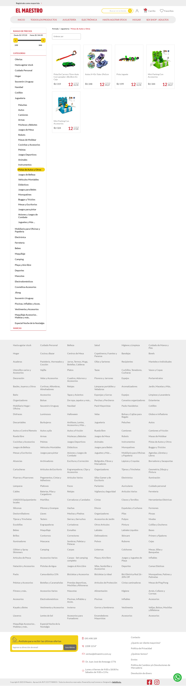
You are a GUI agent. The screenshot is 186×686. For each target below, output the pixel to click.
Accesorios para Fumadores (75, 617)
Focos (70, 486)
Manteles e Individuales (160, 361)
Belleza (70, 345)
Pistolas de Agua (48, 566)
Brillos (16, 535)
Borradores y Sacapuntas (161, 461)
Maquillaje (20, 253)
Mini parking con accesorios (155, 75)
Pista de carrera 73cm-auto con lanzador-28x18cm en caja (66, 77)
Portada (55, 29)
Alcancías (17, 461)
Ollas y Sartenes (102, 361)
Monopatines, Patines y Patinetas (160, 575)
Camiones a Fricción (158, 430)
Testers (43, 519)
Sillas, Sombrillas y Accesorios (103, 567)
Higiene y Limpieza (131, 345)
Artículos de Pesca (22, 557)
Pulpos (125, 519)
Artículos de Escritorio (51, 469)
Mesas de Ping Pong (158, 582)
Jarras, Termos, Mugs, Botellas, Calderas (77, 363)
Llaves (43, 513)
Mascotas (19, 276)
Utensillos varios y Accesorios (22, 371)
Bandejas (126, 353)
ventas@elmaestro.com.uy (96, 653)
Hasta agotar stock (24, 64)
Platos (70, 370)
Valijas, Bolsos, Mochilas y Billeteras (160, 608)
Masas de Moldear (27, 139)
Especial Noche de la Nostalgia (29, 323)
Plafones (44, 486)
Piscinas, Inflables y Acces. (27, 303)
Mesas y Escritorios (27, 204)
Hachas (70, 508)
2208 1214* (89, 646)
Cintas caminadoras (131, 582)
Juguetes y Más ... (26, 222)
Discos (97, 508)
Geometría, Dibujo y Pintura (158, 470)
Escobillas (18, 524)
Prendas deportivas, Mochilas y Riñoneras (77, 584)
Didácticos (23, 184)
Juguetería (64, 29)
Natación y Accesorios (24, 566)
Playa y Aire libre (23, 264)
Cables (16, 491)
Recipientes (127, 361)
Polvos (97, 541)
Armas (21, 119)
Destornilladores (21, 513)
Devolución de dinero (141, 673)
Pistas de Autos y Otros (29, 169)
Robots (21, 134)
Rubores (126, 541)
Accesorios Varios (48, 557)
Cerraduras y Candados (78, 499)
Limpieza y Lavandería (159, 394)
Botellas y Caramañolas (51, 582)
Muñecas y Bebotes (27, 124)
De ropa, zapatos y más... (79, 400)
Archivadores (46, 461)
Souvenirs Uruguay (24, 81)
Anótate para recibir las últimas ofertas (36, 640)
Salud (97, 345)
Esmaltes (71, 530)
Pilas (124, 513)
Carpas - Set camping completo (77, 559)
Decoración (18, 378)
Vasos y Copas (156, 370)
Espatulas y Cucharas (132, 508)
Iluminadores (19, 541)
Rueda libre (99, 430)
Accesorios (45, 394)
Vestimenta (127, 607)
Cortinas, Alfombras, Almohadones (50, 387)
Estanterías (154, 400)
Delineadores (100, 535)
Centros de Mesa (75, 353)
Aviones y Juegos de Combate (28, 215)
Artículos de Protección (105, 582)
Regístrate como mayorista (29, 3)
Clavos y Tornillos (130, 499)
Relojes (70, 386)
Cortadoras (72, 524)
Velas (97, 414)
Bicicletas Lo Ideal (103, 574)
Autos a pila (46, 430)
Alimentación (100, 590)
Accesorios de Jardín (104, 519)
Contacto (135, 637)
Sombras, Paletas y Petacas (76, 542)
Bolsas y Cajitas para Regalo (132, 415)
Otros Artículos (102, 524)
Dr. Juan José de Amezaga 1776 (99, 661)
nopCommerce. (97, 682)
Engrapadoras (47, 524)
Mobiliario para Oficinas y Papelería (27, 230)
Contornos (45, 535)
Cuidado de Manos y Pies (159, 346)
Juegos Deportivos (27, 154)
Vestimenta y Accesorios (27, 309)
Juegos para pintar (27, 209)
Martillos (44, 499)
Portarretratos (156, 378)
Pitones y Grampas (49, 508)
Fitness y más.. (20, 590)
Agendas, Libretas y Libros (158, 454)
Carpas (70, 549)
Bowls (152, 353)
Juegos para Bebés (27, 189)
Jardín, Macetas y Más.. (160, 386)
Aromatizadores (129, 386)
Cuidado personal (157, 486)
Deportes (19, 270)
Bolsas (43, 400)
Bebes (18, 248)
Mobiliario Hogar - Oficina (22, 407)
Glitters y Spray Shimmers (20, 550)
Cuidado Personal (23, 70)
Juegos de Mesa (26, 129)
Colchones (127, 549)
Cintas (97, 499)
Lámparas (18, 486)
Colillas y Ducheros (158, 524)
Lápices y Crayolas (130, 461)
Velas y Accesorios (49, 378)
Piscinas (98, 599)
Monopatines (24, 194)
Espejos (125, 378)
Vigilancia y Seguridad (105, 491)
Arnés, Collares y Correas (157, 592)
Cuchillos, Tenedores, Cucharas (132, 371)
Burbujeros (45, 422)
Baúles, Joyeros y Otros (24, 386)
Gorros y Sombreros (104, 607)
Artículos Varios (75, 477)
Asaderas (17, 361)
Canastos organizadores (133, 400)
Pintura (125, 524)
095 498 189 (89, 638)
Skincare (126, 535)
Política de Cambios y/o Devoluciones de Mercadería (150, 666)
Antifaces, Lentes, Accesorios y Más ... (76, 423)
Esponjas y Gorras (103, 394)
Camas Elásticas (156, 566)
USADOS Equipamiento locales (24, 501)
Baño (15, 394)
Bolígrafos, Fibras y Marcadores (103, 462)
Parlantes (99, 486)
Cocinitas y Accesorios (29, 144)
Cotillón (19, 92)
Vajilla (43, 370)
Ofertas (18, 59)
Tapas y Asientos (75, 394)
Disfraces (17, 414)
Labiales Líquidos (130, 530)
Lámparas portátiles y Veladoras (104, 387)
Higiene (125, 590)
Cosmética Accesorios (25, 287)
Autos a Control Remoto (25, 430)
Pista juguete (122, 74)
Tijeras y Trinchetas (131, 469)
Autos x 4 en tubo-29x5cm (97, 74)
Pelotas (22, 149)
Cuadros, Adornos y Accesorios (76, 379)
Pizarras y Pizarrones (23, 477)
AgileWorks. (116, 682)
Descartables (19, 422)
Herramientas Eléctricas (160, 499)
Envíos (134, 659)
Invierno (71, 607)
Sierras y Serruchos (76, 519)
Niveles (152, 519)
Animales (22, 159)
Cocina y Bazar (47, 353)
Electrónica (20, 237)
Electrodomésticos (24, 281)
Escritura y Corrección (78, 461)
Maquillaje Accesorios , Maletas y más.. (26, 316)
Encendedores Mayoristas (101, 617)
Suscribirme (70, 647)
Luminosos (45, 414)
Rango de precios (22, 31)
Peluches (22, 105)
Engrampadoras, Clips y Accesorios (78, 470)
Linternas (99, 549)
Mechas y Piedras (75, 513)
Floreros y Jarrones (103, 378)
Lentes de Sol (46, 615)
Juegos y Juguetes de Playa (132, 559)
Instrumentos (25, 164)
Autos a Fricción (75, 430)
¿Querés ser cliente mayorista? (145, 642)
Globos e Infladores (158, 414)
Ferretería (19, 242)
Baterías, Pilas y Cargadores (47, 492)
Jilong (18, 292)
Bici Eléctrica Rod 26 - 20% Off (132, 575)
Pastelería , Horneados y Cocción (52, 363)
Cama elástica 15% (49, 574)
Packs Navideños (130, 405)
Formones (153, 508)
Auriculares (127, 486)
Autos (21, 109)
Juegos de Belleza (26, 174)
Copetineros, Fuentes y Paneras (105, 354)
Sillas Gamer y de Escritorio (102, 479)
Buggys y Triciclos (26, 199)
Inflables (153, 557)
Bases (151, 530)
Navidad (19, 87)
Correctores (73, 535)
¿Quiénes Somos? (139, 653)
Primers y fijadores (158, 535)
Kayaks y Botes (20, 607)
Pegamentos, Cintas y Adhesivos (50, 479)
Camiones (23, 114)
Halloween (72, 414)
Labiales (98, 530)
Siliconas (17, 508)
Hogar (18, 76)
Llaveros (17, 615)
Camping (19, 259)
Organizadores (20, 400)
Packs (16, 574)
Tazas (97, 370)
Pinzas (152, 513)
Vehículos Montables (28, 179)
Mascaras (45, 541)
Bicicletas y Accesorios (78, 574)
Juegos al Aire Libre (76, 566)
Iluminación (154, 477)
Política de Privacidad (141, 648)
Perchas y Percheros (104, 400)
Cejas (151, 541)
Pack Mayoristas (102, 405)
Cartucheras (19, 469)
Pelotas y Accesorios (23, 582)
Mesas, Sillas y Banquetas (155, 550)
